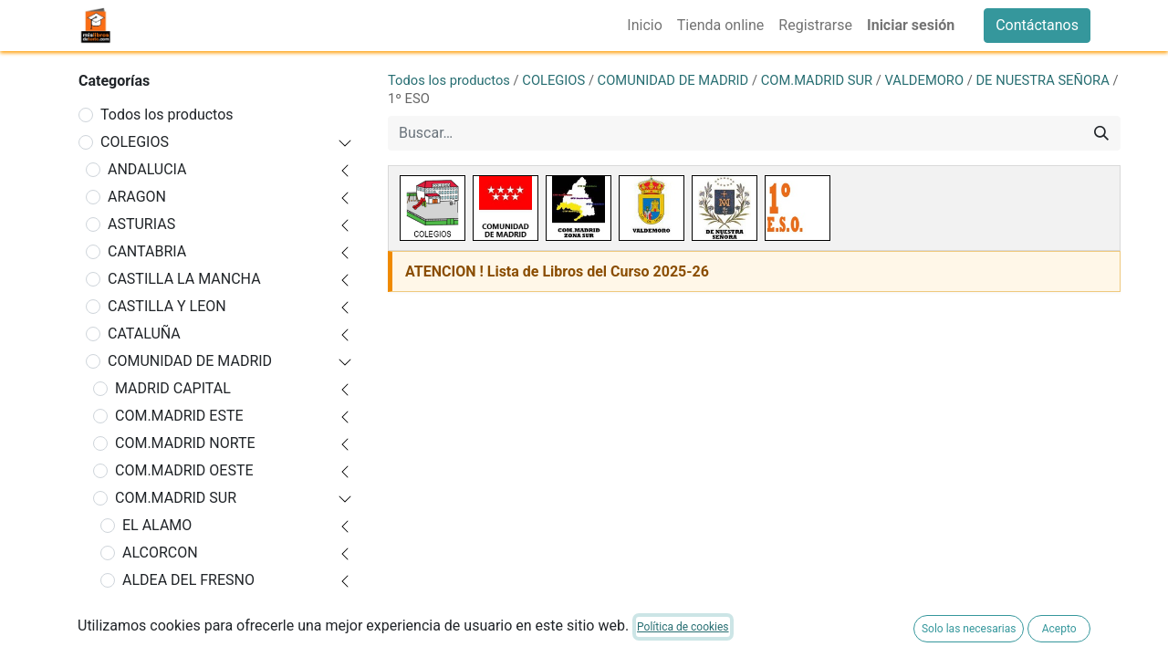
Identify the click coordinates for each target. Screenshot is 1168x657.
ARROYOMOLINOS (182, 634)
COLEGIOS (134, 142)
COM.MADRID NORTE (185, 443)
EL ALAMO (157, 525)
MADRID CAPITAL (173, 388)
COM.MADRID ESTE (179, 415)
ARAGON (137, 196)
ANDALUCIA (147, 169)
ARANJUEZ (158, 607)
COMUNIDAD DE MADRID (190, 361)
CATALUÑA (144, 333)
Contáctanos (1037, 25)
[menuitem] (644, 25)
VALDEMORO (925, 80)
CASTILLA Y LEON (167, 306)
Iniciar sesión (910, 25)
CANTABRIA (147, 251)
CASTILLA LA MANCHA (184, 278)
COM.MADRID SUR (175, 497)
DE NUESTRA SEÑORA (1042, 80)
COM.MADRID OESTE (184, 470)
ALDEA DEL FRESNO (188, 580)
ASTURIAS (141, 224)
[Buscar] (1101, 133)
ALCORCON (160, 552)
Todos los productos (167, 114)
